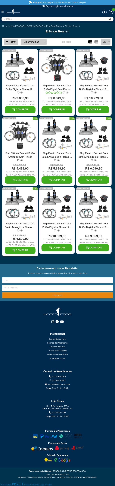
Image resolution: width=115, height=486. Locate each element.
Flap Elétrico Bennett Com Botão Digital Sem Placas (57, 87)
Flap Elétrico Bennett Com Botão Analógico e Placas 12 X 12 (93, 155)
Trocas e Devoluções (57, 351)
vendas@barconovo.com (57, 384)
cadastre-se (67, 6)
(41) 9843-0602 (57, 380)
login (57, 6)
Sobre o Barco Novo (57, 339)
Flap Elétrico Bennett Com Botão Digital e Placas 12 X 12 (20, 87)
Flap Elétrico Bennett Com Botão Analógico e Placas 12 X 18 (20, 225)
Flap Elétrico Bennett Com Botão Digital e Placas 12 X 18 (56, 225)
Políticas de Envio (57, 347)
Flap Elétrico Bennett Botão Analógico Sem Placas (20, 155)
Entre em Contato (57, 358)
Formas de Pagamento (57, 343)
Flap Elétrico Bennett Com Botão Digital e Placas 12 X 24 (93, 87)
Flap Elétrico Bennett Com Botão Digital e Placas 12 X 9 (93, 225)
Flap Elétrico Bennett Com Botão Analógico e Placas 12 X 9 (57, 155)
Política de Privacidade (57, 354)
